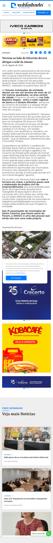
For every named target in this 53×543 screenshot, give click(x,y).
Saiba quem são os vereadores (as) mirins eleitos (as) (26, 460)
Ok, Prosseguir (16, 278)
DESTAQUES (6, 53)
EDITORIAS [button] (42, 13)
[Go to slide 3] (27, 33)
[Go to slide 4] (29, 33)
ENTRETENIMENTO (29, 12)
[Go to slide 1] (24, 33)
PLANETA (6, 12)
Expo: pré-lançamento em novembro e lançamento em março (25, 502)
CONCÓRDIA (7, 457)
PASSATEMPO (16, 12)
